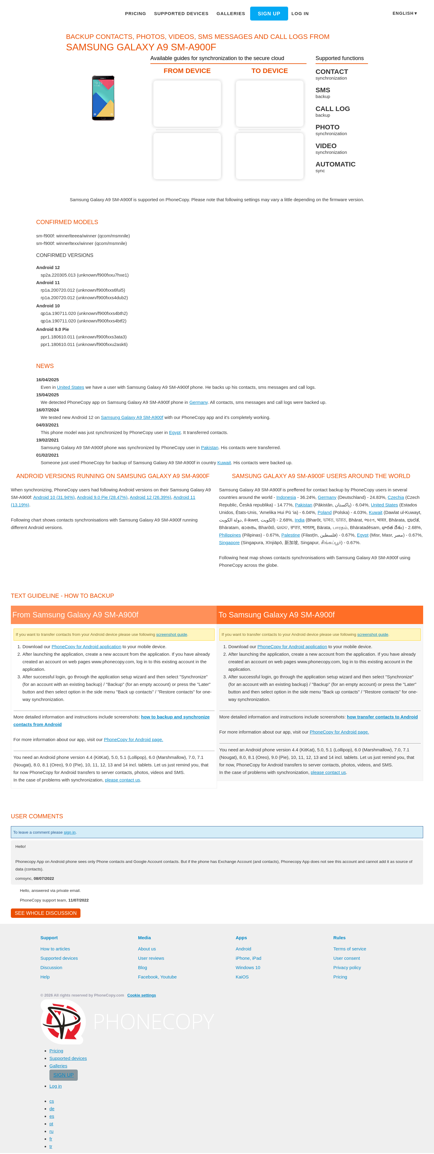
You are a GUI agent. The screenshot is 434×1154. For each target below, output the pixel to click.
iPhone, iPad (249, 959)
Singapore (271, 542)
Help (45, 978)
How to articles (55, 949)
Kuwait (229, 462)
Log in (294, 13)
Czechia (400, 497)
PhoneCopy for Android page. (140, 739)
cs (51, 1102)
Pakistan (213, 447)
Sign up (264, 13)
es (51, 1117)
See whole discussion (44, 913)
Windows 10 (249, 968)
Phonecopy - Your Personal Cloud (46, 14)
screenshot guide (192, 634)
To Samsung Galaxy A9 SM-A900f (270, 104)
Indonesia (290, 497)
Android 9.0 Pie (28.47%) (112, 497)
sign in (76, 832)
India (318, 520)
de (52, 1109)
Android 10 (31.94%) (62, 497)
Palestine (332, 535)
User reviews (151, 959)
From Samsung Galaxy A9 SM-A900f (187, 104)
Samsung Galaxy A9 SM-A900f (135, 417)
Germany (201, 402)
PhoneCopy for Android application (90, 646)
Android (244, 949)
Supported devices (183, 13)
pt (51, 1124)
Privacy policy (347, 968)
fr (51, 1140)
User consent (346, 959)
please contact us (127, 780)
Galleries (228, 13)
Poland (325, 512)
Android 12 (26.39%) (161, 497)
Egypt (178, 432)
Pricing (140, 13)
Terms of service (350, 949)
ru (51, 1132)
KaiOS (242, 978)
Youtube (168, 978)
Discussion (51, 968)
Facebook (148, 978)
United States (70, 387)
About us (147, 949)
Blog (142, 968)
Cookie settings (138, 996)
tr (51, 1147)
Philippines (271, 535)
